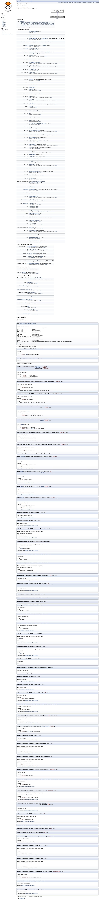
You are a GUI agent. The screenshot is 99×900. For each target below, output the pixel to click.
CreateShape (31, 52)
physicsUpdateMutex (31, 292)
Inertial (38, 254)
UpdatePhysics (32, 178)
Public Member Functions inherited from (31, 181)
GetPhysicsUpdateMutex (34, 210)
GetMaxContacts (32, 72)
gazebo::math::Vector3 (40, 141)
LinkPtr (48, 42)
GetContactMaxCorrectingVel (34, 62)
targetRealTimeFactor (31, 309)
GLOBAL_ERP (36, 22)
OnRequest (24, 272)
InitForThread (31, 117)
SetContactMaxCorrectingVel (34, 130)
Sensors (3, 25)
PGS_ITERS (23, 23)
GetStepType (31, 93)
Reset (30, 127)
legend (57, 18)
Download (4, 33)
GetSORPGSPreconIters (33, 85)
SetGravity (31, 141)
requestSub (29, 299)
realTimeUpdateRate (31, 296)
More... (25, 5)
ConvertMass (29, 253)
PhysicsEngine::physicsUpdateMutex (44, 211)
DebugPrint (31, 55)
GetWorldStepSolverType (34, 110)
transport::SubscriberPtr (22, 289)
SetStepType (31, 161)
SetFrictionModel (32, 137)
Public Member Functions (67, 2)
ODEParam (22, 21)
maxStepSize (30, 282)
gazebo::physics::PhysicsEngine (38, 181)
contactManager (30, 279)
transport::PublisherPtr (22, 303)
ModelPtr (44, 45)
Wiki (3, 30)
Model (25, 481)
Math (3, 21)
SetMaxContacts (32, 144)
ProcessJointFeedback (33, 123)
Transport (4, 26)
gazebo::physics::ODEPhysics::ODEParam (28, 323)
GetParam (31, 76)
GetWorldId (31, 106)
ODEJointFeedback (42, 123)
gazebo (18, 1)
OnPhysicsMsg (25, 269)
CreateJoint (31, 45)
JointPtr (26, 45)
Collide (30, 38)
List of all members (96, 2)
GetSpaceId (31, 89)
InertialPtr (35, 253)
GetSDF (30, 217)
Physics (3, 23)
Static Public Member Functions (77, 2)
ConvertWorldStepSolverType (33, 260)
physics (23, 1)
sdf (28, 306)
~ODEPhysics (31, 35)
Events (3, 20)
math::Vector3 (25, 203)
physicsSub (29, 289)
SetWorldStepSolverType (34, 171)
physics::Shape (35, 53)
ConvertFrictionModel (31, 246)
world (28, 313)
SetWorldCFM (31, 164)
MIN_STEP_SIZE (31, 24)
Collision (27, 507)
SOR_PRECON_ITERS (43, 22)
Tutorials (3, 31)
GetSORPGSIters (32, 83)
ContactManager (24, 200)
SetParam (31, 147)
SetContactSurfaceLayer (33, 134)
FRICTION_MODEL (50, 24)
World (27, 354)
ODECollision (34, 38)
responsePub (30, 303)
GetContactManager (33, 200)
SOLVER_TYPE (23, 22)
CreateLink (31, 48)
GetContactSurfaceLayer (34, 66)
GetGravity (31, 203)
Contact (21, 548)
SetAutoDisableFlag (33, 230)
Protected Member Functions (87, 2)
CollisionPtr (25, 42)
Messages (4, 22)
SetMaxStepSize (32, 234)
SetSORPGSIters (32, 154)
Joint (28, 731)
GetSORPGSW (32, 87)
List (2, 14)
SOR (26, 23)
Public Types (60, 2)
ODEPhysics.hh (24, 7)
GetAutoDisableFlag (33, 196)
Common (3, 19)
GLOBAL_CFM (30, 22)
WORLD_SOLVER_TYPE (25, 25)
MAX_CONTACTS (24, 24)
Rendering (4, 24)
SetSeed (30, 151)
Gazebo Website (5, 29)
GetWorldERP (31, 103)
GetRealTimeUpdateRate (33, 213)
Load (30, 120)
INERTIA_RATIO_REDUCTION (40, 24)
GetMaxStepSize (32, 206)
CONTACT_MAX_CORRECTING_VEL (35, 23)
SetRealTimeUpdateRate (33, 237)
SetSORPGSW (31, 159)
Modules (3, 17)
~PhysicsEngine (32, 186)
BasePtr (35, 193)
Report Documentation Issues (7, 34)
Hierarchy (4, 15)
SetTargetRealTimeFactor (34, 241)
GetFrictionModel (32, 69)
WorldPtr (36, 31)
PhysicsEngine (32, 182)
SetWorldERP (31, 168)
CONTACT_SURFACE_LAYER (48, 23)
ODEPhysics (28, 1)
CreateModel (31, 193)
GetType (30, 96)
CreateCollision (32, 42)
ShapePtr (26, 52)
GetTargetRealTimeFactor (34, 220)
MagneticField (31, 227)
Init (29, 113)
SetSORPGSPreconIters (33, 156)
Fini (29, 59)
